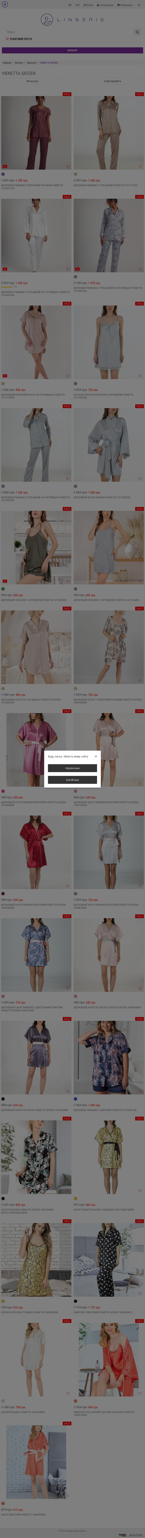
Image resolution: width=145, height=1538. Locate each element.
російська (72, 780)
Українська (72, 768)
